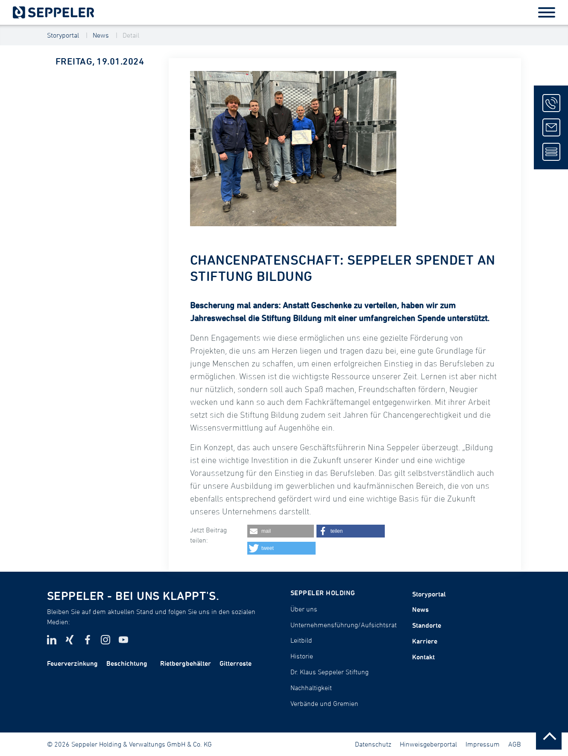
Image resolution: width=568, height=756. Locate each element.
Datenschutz (373, 744)
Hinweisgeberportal (428, 744)
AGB (514, 744)
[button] (280, 531)
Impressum (483, 744)
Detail (131, 35)
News (101, 35)
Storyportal (63, 35)
